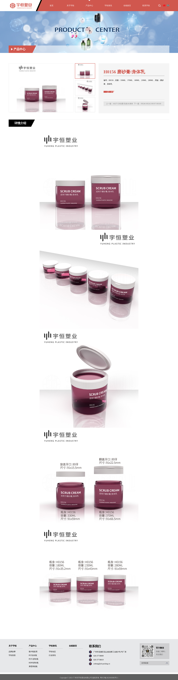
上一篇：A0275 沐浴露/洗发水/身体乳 (119, 104)
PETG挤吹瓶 (33, 659)
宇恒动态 (52, 652)
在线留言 (127, 7)
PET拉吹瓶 (33, 655)
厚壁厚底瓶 (164, 44)
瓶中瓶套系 (33, 652)
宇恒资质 (12, 655)
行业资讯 (52, 655)
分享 (112, 92)
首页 (51, 7)
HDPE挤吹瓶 (34, 663)
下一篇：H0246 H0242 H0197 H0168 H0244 (147, 104)
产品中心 (89, 7)
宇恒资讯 (108, 7)
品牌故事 (12, 652)
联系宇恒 (146, 7)
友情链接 (155, 663)
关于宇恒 (70, 7)
